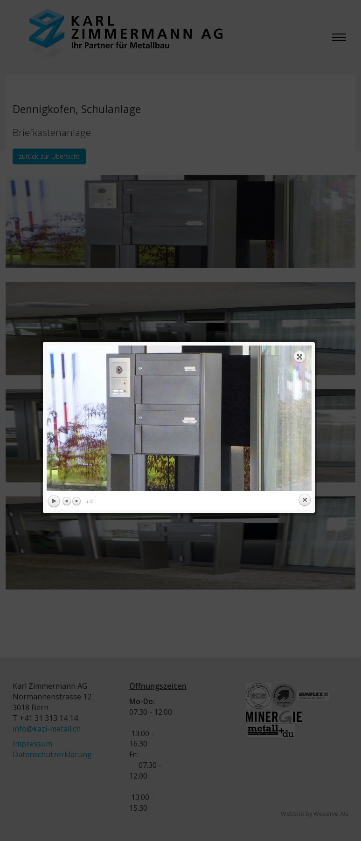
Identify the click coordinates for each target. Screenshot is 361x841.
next (245, 165)
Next (75, 248)
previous (110, 165)
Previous (65, 248)
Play (52, 249)
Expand (298, 103)
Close (303, 247)
